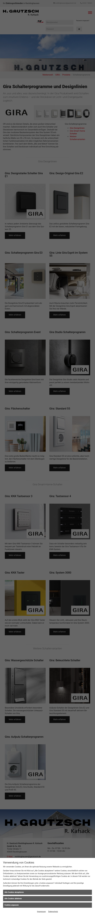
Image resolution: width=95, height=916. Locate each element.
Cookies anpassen (11, 905)
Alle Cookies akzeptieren (14, 892)
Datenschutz (53, 912)
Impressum (41, 912)
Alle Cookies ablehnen (13, 899)
